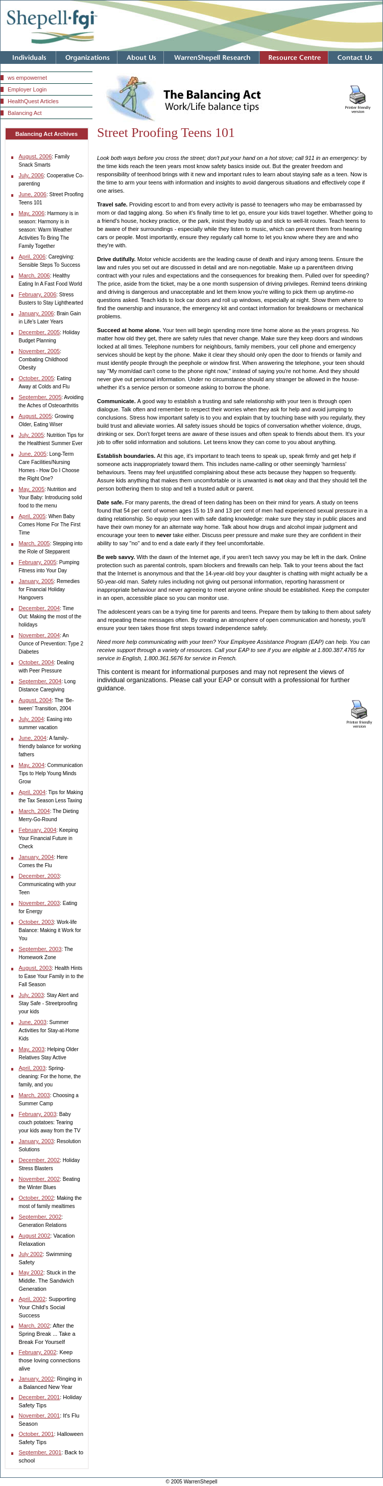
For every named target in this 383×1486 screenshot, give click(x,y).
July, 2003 (31, 995)
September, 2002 (40, 1217)
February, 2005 (38, 562)
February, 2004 (38, 830)
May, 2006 (32, 213)
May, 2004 (32, 765)
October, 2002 (36, 1198)
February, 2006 (38, 294)
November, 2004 (39, 635)
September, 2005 (40, 397)
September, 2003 (40, 949)
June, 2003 (32, 1022)
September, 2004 (40, 681)
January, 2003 (36, 1141)
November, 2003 (39, 903)
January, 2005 (36, 581)
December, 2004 (39, 608)
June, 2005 (32, 454)
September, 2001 (40, 1452)
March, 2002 (34, 1325)
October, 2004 (36, 662)
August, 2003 (35, 968)
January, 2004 (36, 857)
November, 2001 (39, 1415)
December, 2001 (39, 1397)
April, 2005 (32, 516)
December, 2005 (39, 332)
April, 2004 (32, 792)
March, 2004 (34, 811)
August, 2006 (35, 156)
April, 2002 (32, 1299)
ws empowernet (27, 78)
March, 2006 (34, 275)
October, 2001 (36, 1434)
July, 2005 (31, 435)
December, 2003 (39, 876)
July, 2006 (31, 175)
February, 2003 (38, 1114)
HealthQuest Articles (33, 101)
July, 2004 (31, 719)
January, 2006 (36, 313)
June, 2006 (32, 194)
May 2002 (31, 1272)
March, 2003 (34, 1095)
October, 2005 (36, 378)
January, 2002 (36, 1379)
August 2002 (35, 1236)
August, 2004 (35, 700)
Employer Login (27, 89)
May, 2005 (32, 489)
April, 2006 (32, 256)
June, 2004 (32, 738)
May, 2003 (32, 1049)
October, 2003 (36, 922)
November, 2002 (39, 1179)
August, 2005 (35, 416)
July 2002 (31, 1254)
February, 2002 (38, 1352)
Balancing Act (25, 113)
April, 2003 (32, 1068)
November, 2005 (39, 351)
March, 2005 (34, 543)
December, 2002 (39, 1160)
